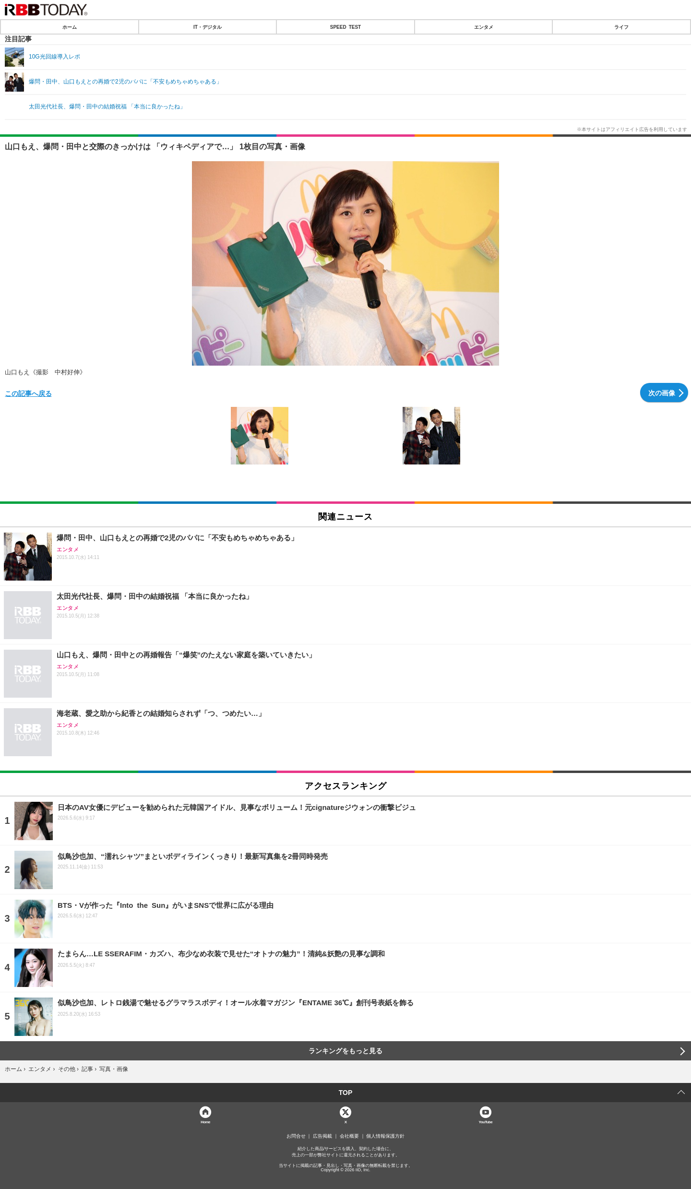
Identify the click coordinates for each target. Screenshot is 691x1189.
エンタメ (483, 26)
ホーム (69, 26)
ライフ (621, 26)
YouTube (486, 1121)
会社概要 (349, 1136)
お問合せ (296, 1136)
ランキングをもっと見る (345, 1051)
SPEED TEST (345, 26)
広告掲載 (322, 1136)
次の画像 (661, 392)
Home (205, 1121)
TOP (346, 1092)
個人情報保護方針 (385, 1136)
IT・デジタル (207, 26)
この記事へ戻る (28, 393)
